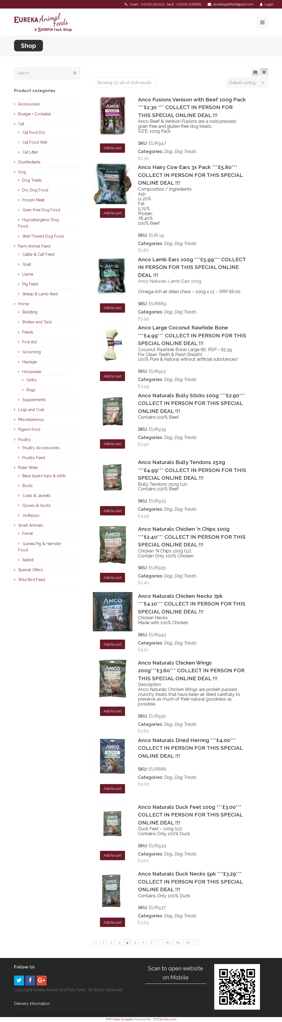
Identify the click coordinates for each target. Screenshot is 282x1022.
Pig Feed (30, 284)
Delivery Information (32, 1003)
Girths (31, 380)
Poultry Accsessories (41, 448)
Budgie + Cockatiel (34, 114)
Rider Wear (28, 467)
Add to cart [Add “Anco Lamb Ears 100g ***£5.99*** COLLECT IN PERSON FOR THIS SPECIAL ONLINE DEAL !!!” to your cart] (112, 308)
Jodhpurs (30, 515)
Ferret (27, 533)
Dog (168, 151)
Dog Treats (186, 151)
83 (168, 942)
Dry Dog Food (35, 190)
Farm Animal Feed (34, 246)
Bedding (29, 312)
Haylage (29, 362)
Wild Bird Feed (31, 579)
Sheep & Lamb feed (40, 294)
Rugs (31, 390)
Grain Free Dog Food (41, 210)
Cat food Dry (33, 132)
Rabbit (28, 560)
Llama (27, 274)
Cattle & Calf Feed (38, 254)
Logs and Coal (31, 409)
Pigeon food (29, 429)
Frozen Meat (33, 200)
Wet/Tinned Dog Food (43, 236)
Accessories (29, 104)
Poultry (24, 439)
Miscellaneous (31, 419)
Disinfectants (29, 162)
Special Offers (30, 570)
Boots (27, 486)
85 (188, 942)
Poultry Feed (33, 458)
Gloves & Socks (36, 505)
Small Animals (30, 525)
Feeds (27, 332)
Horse (23, 304)
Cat (21, 124)
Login (269, 4)
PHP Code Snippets (119, 1019)
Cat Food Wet (34, 142)
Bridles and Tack (37, 322)
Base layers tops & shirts (44, 476)
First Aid (29, 342)
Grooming (31, 352)
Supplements (34, 400)
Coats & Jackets (36, 495)
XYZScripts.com (165, 1019)
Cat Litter (30, 152)
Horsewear (32, 372)
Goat (26, 264)
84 (178, 942)
